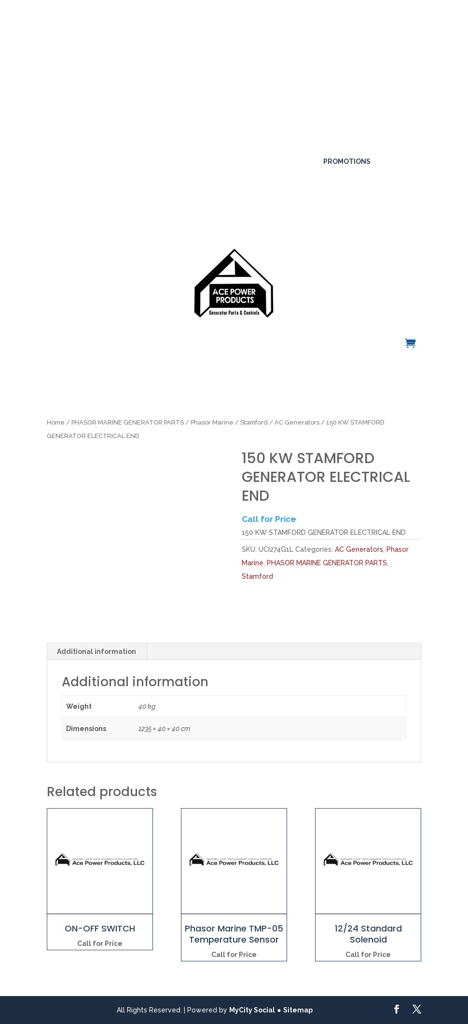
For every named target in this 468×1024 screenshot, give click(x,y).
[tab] (96, 651)
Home (56, 422)
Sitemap (298, 1010)
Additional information (96, 651)
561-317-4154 (77, 145)
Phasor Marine (212, 422)
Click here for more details (173, 48)
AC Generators (297, 422)
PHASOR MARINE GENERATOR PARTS (127, 422)
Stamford (254, 422)
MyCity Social (252, 1010)
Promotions (347, 161)
